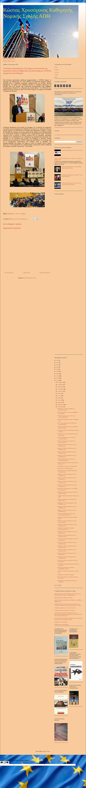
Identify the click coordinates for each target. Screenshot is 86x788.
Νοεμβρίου (60, 384)
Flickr (55, 77)
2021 (57, 367)
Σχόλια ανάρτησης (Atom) (30, 277)
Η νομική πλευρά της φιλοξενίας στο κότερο (64, 610)
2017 (57, 376)
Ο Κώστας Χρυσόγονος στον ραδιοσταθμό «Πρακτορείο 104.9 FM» (71, 167)
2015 (57, 380)
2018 (57, 373)
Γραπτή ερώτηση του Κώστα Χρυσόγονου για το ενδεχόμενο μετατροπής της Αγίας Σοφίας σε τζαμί (68, 618)
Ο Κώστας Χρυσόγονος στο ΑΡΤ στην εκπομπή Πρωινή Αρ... (66, 459)
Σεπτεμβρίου (61, 389)
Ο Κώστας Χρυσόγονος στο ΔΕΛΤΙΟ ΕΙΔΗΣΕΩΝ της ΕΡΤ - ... (65, 568)
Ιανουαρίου (60, 406)
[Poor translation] (6, 762)
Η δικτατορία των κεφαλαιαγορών (65, 468)
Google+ (56, 74)
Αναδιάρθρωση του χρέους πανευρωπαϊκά (66, 466)
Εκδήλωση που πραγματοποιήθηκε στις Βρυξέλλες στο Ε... (66, 409)
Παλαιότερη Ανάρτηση (45, 272)
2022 (57, 364)
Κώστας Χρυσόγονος (10, 58)
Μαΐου (59, 398)
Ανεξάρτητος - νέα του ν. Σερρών (16, 213)
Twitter (56, 67)
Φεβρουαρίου (61, 404)
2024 (57, 360)
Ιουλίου (59, 393)
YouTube (56, 72)
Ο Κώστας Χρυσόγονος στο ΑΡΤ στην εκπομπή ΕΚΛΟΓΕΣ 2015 (66, 514)
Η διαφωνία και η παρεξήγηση (61, 624)
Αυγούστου (60, 391)
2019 (57, 371)
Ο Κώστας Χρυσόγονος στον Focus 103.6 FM (72, 150)
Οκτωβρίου (60, 386)
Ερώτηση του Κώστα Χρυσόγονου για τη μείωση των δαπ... (66, 536)
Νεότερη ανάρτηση (8, 272)
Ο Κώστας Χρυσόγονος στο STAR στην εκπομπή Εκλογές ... (66, 438)
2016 (57, 378)
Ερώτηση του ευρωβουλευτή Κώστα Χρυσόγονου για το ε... (65, 528)
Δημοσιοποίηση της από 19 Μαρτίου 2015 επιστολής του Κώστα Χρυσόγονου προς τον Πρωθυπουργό (67, 594)
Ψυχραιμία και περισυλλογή (60, 622)
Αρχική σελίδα (26, 272)
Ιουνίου (59, 395)
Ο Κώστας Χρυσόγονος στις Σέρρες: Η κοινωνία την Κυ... (66, 441)
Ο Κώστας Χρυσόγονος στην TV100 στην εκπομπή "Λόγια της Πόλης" (71, 183)
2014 (57, 585)
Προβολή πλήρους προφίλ (9, 61)
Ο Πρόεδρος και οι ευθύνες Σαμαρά (65, 574)
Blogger (48, 751)
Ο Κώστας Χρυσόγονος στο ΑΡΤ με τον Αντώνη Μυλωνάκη (66, 416)
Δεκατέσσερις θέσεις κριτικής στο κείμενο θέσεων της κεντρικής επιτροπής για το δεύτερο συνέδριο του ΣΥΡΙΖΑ (67, 604)
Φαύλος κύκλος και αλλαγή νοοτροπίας (63, 597)
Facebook (56, 69)
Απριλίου (60, 400)
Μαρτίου (60, 402)
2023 (57, 362)
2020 (57, 369)
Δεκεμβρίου (60, 382)
